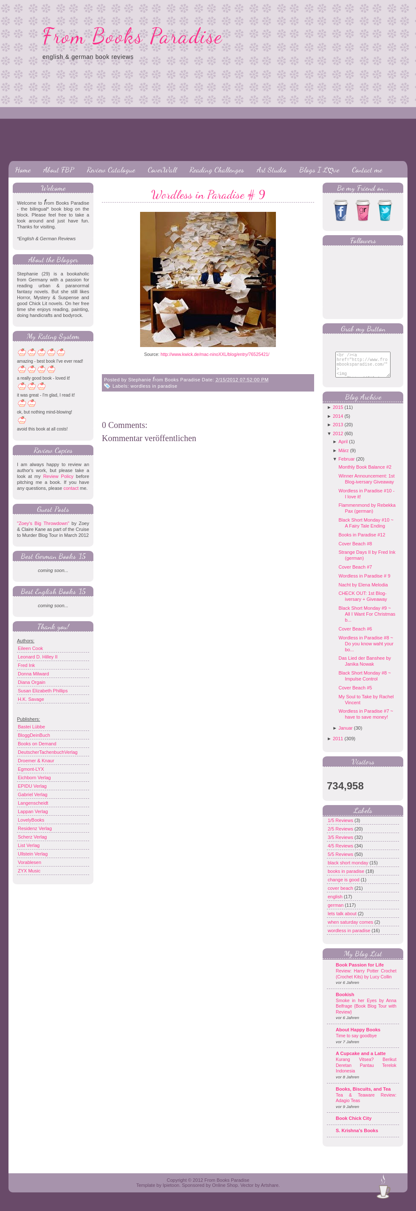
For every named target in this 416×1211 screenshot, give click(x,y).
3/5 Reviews (341, 843)
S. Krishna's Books (357, 1136)
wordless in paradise (154, 386)
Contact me (367, 169)
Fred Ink (26, 665)
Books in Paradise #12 (361, 541)
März (343, 456)
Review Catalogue (111, 169)
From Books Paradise (132, 36)
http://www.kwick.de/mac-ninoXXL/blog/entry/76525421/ (215, 354)
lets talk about (343, 919)
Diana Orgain (31, 682)
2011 (338, 744)
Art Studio (272, 169)
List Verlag (28, 845)
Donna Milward (33, 673)
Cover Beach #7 (355, 573)
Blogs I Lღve (319, 169)
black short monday (348, 869)
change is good (344, 886)
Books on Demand (37, 743)
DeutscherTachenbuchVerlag (48, 752)
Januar (345, 734)
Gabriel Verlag (33, 794)
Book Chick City (353, 1124)
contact (70, 488)
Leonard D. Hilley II (38, 656)
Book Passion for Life (360, 971)
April (343, 447)
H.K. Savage (31, 699)
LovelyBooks (31, 819)
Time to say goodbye (356, 1042)
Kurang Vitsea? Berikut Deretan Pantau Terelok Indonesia (366, 1072)
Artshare (269, 1191)
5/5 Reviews (341, 860)
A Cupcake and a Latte (361, 1059)
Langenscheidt (33, 802)
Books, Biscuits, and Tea (363, 1095)
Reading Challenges (216, 169)
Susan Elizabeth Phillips (42, 690)
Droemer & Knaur (36, 760)
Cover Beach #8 (355, 550)
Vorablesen (29, 862)
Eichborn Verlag (34, 777)
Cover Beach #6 (355, 635)
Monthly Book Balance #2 (364, 473)
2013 (338, 430)
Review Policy (58, 476)
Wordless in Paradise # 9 (208, 194)
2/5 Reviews (341, 835)
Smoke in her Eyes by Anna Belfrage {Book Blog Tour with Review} (366, 1013)
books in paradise (346, 877)
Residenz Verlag (35, 828)
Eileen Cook (30, 648)
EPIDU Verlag (32, 786)
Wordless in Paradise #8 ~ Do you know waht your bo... (365, 650)
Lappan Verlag (33, 811)
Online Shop (225, 1191)
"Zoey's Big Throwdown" (43, 523)
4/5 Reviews (341, 852)
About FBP (58, 169)
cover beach (341, 894)
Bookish (345, 1000)
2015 (338, 413)
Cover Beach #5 (355, 694)
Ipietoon (171, 1191)
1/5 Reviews (341, 826)
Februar (346, 465)
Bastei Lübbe (31, 726)
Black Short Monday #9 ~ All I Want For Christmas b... (366, 620)
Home (23, 169)
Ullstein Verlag (33, 853)
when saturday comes (351, 928)
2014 (338, 422)
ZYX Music (29, 870)
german (336, 911)
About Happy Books (358, 1036)
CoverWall (162, 169)
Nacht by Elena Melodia (363, 591)
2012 (338, 439)
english (336, 902)
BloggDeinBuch (34, 735)
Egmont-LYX (31, 769)
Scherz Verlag (32, 836)
